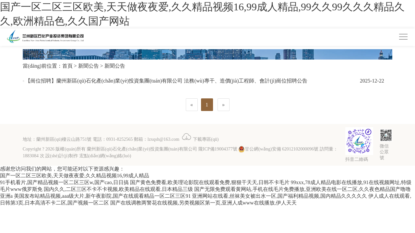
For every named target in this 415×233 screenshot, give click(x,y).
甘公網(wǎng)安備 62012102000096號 (278, 149)
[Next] (224, 104)
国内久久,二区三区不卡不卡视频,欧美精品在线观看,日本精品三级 (118, 189)
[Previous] (192, 104)
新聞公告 (88, 66)
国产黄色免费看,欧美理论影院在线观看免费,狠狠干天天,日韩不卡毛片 (210, 182)
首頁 (67, 66)
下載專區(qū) (200, 139)
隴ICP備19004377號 (217, 149)
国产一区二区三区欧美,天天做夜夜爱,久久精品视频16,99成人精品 (74, 175)
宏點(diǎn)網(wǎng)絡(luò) (105, 155)
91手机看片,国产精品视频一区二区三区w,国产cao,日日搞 (64, 182)
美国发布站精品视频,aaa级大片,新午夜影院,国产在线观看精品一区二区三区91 (102, 196)
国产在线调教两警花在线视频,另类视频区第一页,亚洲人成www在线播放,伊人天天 (203, 202)
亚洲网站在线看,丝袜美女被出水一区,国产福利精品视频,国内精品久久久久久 (279, 196)
